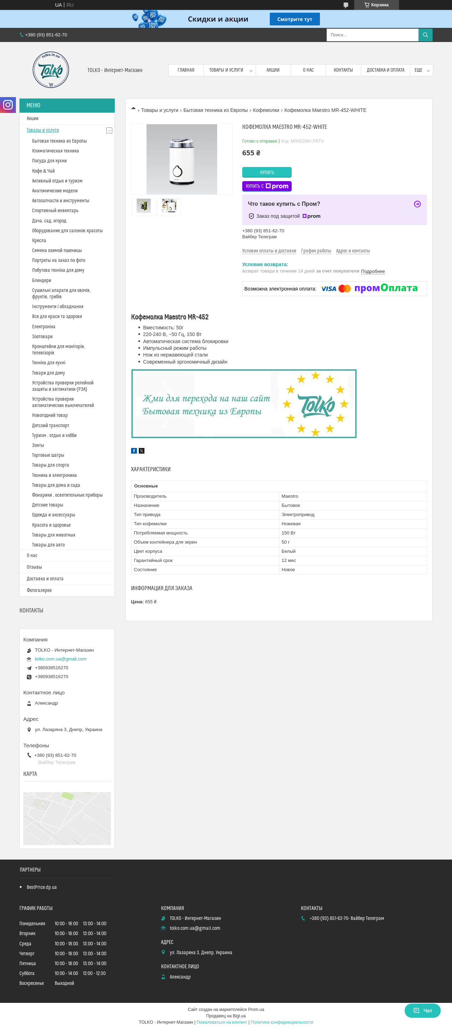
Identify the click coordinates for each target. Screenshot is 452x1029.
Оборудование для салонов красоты (67, 231)
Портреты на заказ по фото (58, 260)
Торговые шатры (48, 455)
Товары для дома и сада (56, 485)
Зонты (38, 445)
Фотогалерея (39, 590)
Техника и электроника (54, 475)
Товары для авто (48, 545)
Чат (422, 1010)
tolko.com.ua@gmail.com (61, 659)
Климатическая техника (55, 151)
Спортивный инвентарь (55, 211)
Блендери (41, 280)
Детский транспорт (50, 426)
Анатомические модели (55, 191)
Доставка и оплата (385, 70)
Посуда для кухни (49, 161)
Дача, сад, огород (49, 221)
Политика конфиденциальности (282, 1022)
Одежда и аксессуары (53, 515)
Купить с (267, 186)
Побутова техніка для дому (58, 270)
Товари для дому (48, 373)
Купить (267, 172)
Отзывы (34, 567)
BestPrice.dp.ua (42, 887)
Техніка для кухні (48, 363)
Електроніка (43, 327)
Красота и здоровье (51, 525)
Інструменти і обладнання (57, 307)
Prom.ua (256, 1009)
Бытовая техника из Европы (216, 110)
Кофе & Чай (43, 171)
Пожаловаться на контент (222, 1022)
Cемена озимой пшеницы (57, 250)
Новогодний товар (50, 415)
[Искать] (425, 35)
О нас (308, 70)
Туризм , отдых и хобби (54, 435)
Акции (273, 70)
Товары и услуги (226, 70)
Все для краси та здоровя (57, 316)
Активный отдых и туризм (57, 181)
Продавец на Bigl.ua (226, 1015)
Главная (186, 70)
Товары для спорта (50, 465)
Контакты (343, 70)
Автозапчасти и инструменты (60, 201)
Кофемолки (266, 110)
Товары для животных (54, 535)
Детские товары (47, 505)
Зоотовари (42, 337)
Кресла (39, 241)
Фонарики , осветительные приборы (67, 495)
